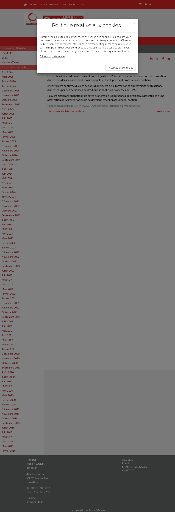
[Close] (134, 24)
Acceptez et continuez (120, 67)
